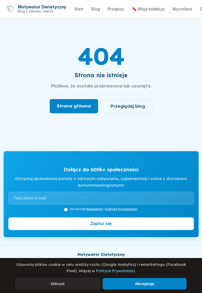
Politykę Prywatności (121, 209)
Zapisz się (101, 223)
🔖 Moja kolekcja (148, 9)
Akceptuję (144, 283)
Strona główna (74, 106)
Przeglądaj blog (127, 106)
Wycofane (182, 9)
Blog (95, 9)
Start (78, 9)
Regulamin (94, 209)
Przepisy (116, 9)
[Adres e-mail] (101, 198)
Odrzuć (58, 283)
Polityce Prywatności (115, 270)
